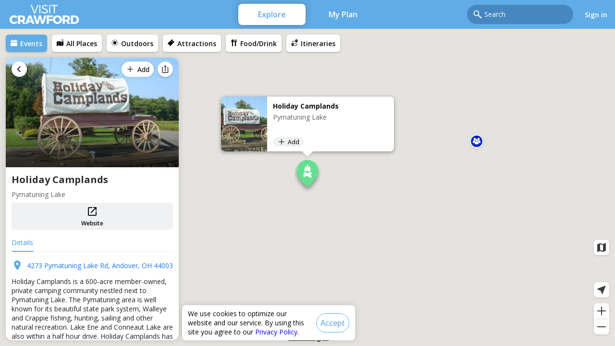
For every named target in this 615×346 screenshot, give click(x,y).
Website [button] (92, 216)
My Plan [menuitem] (343, 14)
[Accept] (332, 323)
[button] (476, 143)
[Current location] (601, 289)
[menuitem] (26, 43)
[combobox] (525, 14)
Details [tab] (22, 242)
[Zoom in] (601, 311)
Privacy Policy (276, 331)
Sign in (596, 14)
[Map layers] (601, 247)
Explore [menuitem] (272, 14)
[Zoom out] (601, 326)
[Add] (288, 142)
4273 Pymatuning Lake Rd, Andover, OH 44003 (100, 265)
